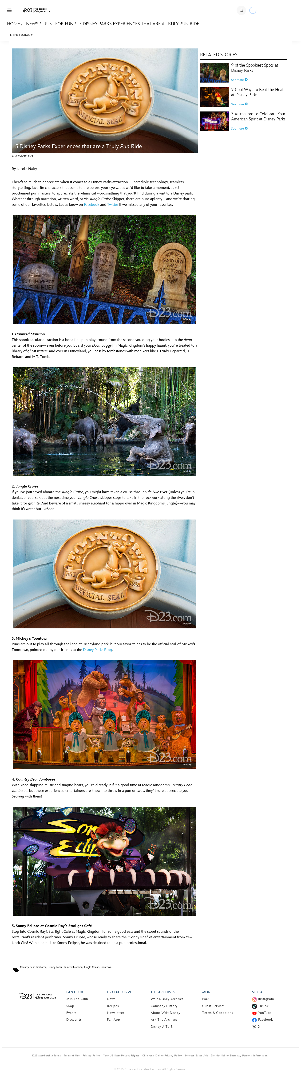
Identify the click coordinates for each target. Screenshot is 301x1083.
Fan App (113, 1020)
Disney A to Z (161, 1027)
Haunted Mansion (73, 967)
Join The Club (77, 999)
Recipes (113, 1006)
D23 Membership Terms (46, 1055)
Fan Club (74, 992)
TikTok (263, 1006)
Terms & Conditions (217, 1013)
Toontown (105, 967)
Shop (70, 1006)
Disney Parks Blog (97, 650)
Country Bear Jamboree (33, 967)
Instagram (266, 999)
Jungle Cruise (91, 967)
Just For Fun (58, 24)
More (207, 992)
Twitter (112, 204)
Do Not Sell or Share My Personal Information (239, 1055)
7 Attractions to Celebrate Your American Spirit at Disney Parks (258, 116)
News (32, 24)
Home (13, 24)
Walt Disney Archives (167, 999)
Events (71, 1013)
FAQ (205, 999)
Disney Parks (55, 967)
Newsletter (115, 1013)
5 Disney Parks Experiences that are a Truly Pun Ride (139, 24)
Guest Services (213, 1006)
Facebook (91, 204)
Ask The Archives (164, 1020)
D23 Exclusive (119, 992)
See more (239, 80)
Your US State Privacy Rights (121, 1055)
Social (258, 992)
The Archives (163, 992)
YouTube (265, 1013)
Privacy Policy (91, 1055)
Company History (164, 1006)
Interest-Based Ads (196, 1055)
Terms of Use (71, 1055)
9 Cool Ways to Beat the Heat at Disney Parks (257, 92)
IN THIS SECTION (19, 35)
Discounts (74, 1020)
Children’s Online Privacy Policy (162, 1055)
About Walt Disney (165, 1013)
